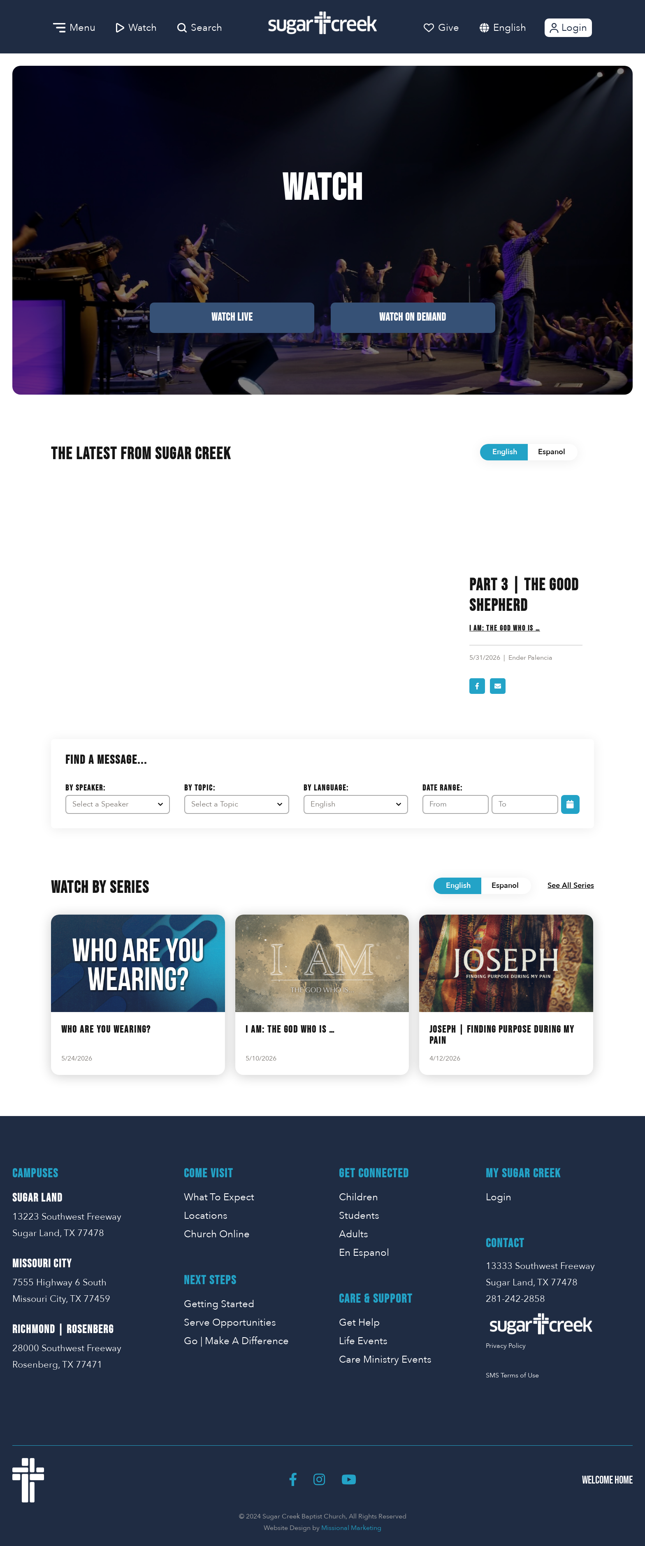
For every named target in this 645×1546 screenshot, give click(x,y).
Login (567, 28)
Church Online (217, 1234)
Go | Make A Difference (236, 1341)
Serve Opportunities (230, 1322)
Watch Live (232, 317)
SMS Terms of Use (512, 1375)
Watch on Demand (412, 317)
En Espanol (364, 1252)
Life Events (363, 1341)
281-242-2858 (515, 1299)
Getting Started (219, 1304)
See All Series (571, 885)
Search (199, 28)
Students (359, 1215)
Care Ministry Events (385, 1359)
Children (358, 1197)
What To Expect (219, 1197)
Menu (74, 28)
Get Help (359, 1322)
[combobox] (518, 27)
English (509, 28)
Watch (136, 28)
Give (441, 28)
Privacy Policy (506, 1345)
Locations (205, 1215)
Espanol (551, 452)
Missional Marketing (351, 1527)
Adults (353, 1234)
